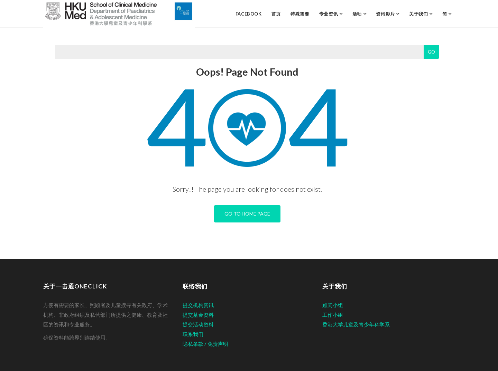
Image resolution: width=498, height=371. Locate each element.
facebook (249, 14)
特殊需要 (300, 14)
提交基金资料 (198, 315)
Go (431, 52)
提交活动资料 (198, 324)
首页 (276, 14)
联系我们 (193, 334)
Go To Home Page (247, 214)
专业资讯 (329, 14)
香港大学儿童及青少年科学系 (356, 324)
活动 (357, 14)
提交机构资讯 (198, 305)
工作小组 (332, 315)
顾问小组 (332, 305)
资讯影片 (386, 14)
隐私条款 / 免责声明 (205, 344)
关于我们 (419, 14)
